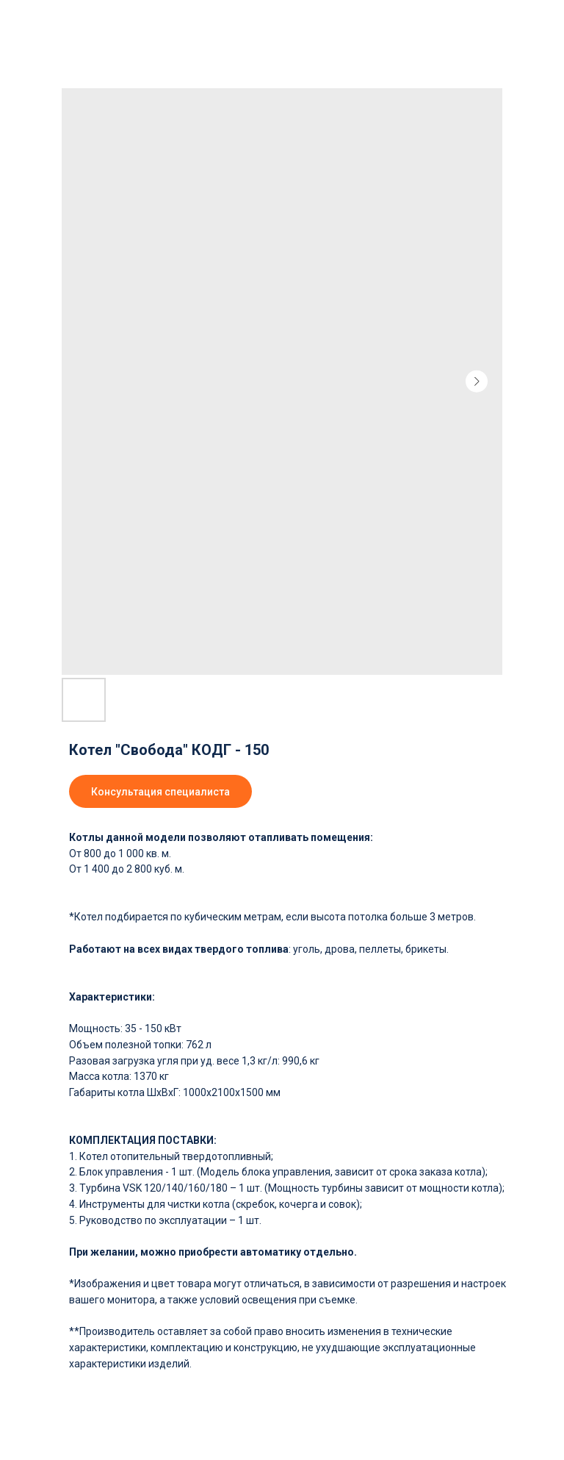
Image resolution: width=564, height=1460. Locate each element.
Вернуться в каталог (60, 20)
